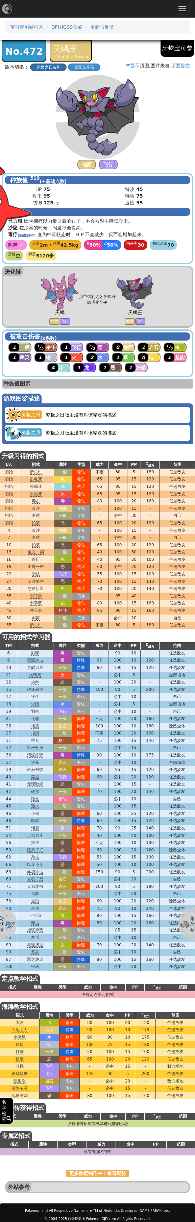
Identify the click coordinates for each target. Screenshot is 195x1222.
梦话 (35, 937)
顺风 (20, 1066)
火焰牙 (36, 494)
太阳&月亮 (84, 67)
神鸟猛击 (19, 1073)
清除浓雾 (19, 1088)
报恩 (35, 733)
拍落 (36, 523)
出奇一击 (36, 566)
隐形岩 (20, 1081)
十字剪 (36, 603)
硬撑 (35, 791)
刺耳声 (36, 596)
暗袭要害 (36, 581)
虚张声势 (35, 930)
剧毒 (35, 653)
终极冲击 (35, 872)
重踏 (35, 901)
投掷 (35, 842)
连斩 (36, 559)
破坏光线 (35, 689)
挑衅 (35, 682)
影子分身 (35, 747)
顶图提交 (180, 65)
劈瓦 (35, 740)
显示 (132, 65)
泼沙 (36, 508)
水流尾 (20, 1037)
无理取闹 (35, 784)
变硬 (36, 515)
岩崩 (35, 908)
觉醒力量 (35, 667)
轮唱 (35, 820)
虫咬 (20, 1022)
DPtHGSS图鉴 (66, 27)
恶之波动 (35, 959)
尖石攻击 (35, 886)
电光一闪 (36, 552)
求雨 (35, 704)
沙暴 (35, 762)
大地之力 (19, 1029)
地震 (35, 726)
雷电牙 (36, 479)
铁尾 (20, 1044)
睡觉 (35, 799)
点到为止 (35, 835)
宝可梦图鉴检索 (26, 27)
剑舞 (36, 618)
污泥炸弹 (35, 755)
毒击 (36, 501)
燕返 (35, 777)
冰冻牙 (36, 486)
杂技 (36, 574)
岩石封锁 (35, 769)
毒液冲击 (35, 660)
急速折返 (36, 588)
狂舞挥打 (35, 850)
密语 (35, 966)
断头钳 (36, 472)
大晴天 (35, 675)
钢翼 (35, 828)
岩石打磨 (35, 879)
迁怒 (35, 718)
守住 (35, 696)
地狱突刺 (19, 1095)
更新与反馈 (102, 27)
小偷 (35, 813)
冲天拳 (36, 610)
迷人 (35, 806)
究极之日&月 (48, 67)
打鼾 (20, 1051)
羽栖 (35, 711)
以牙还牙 (35, 864)
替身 (35, 952)
